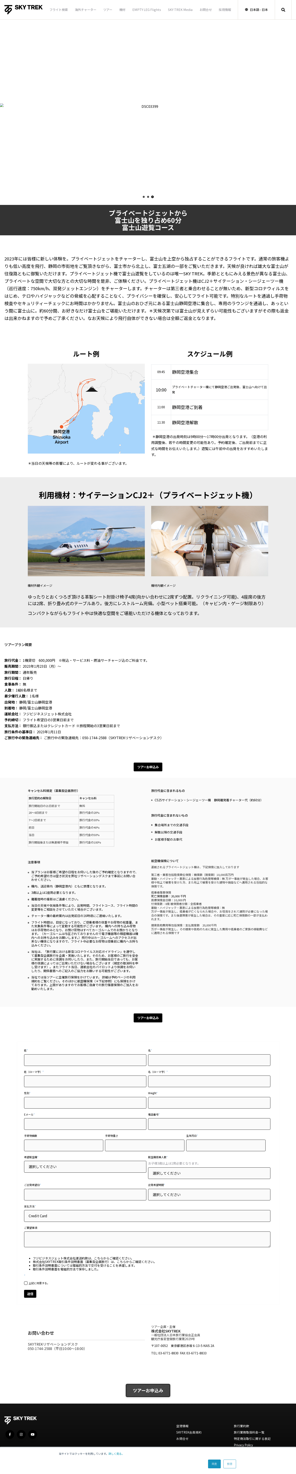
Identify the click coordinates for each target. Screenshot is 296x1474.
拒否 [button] (229, 1463)
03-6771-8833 (196, 1355)
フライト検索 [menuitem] (57, 10)
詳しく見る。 (116, 1453)
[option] (148, 106)
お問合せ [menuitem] (204, 10)
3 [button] (152, 197)
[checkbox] (147, 1284)
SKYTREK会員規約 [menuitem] (190, 1436)
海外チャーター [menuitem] (84, 10)
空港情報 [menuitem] (182, 1429)
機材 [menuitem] (121, 10)
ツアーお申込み (148, 767)
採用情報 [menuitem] (224, 10)
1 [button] (143, 197)
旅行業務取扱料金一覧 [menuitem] (250, 1436)
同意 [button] (214, 1463)
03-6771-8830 (168, 1355)
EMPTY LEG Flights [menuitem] (145, 10)
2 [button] (148, 197)
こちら (98, 1259)
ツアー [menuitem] (106, 10)
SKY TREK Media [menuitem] (179, 10)
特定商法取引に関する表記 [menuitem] (253, 1443)
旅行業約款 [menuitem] (242, 1429)
